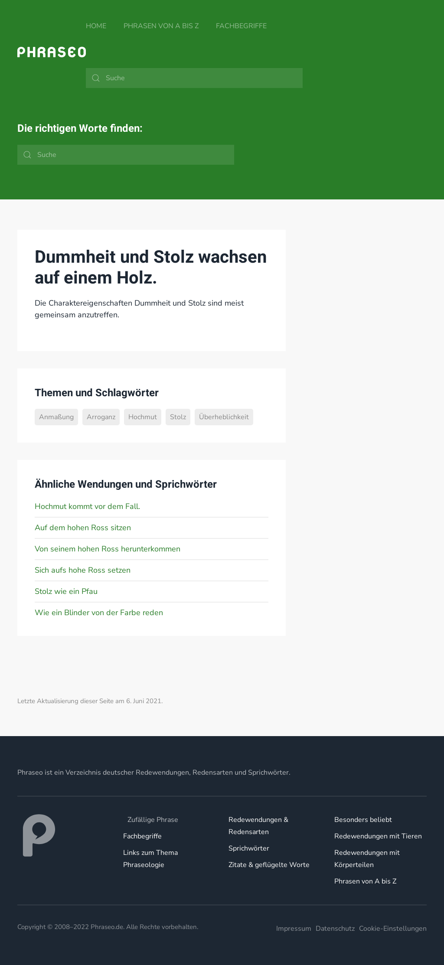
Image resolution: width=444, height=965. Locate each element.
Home (96, 26)
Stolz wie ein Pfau (66, 591)
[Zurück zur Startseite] (51, 52)
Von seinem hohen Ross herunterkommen (107, 549)
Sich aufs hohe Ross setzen (83, 570)
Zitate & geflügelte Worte (269, 865)
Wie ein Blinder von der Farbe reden (99, 612)
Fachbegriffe (241, 26)
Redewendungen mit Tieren (378, 836)
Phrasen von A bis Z (161, 26)
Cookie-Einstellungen (393, 928)
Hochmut (142, 417)
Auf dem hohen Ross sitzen (83, 527)
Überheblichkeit (224, 417)
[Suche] (194, 78)
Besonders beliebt (363, 820)
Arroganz (101, 417)
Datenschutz (335, 928)
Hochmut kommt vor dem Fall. (87, 506)
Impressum (293, 928)
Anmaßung (56, 417)
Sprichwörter (249, 848)
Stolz (178, 417)
